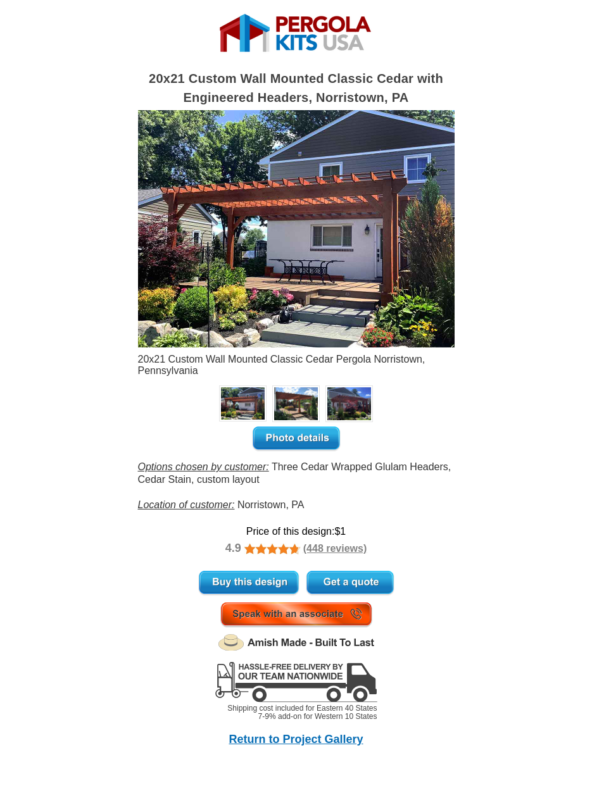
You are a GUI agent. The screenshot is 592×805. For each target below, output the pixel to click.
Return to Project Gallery (296, 739)
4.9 (233, 548)
